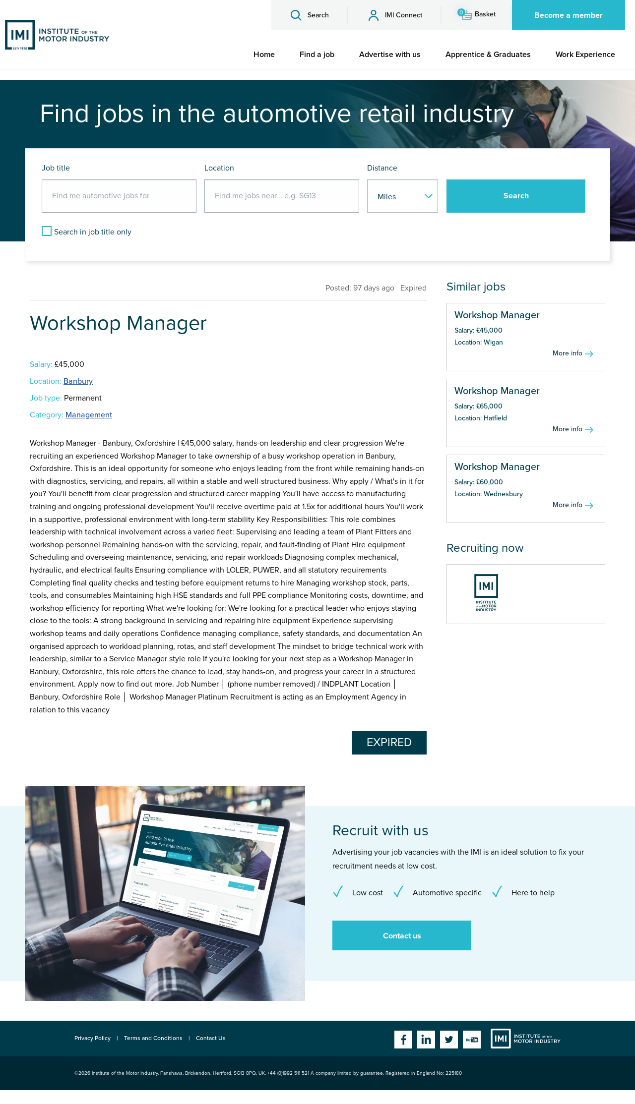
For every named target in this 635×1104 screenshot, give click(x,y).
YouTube (472, 1039)
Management (88, 415)
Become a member (568, 15)
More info (567, 353)
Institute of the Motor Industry (526, 1038)
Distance (382, 168)
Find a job (317, 54)
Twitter (449, 1039)
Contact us (402, 936)
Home (264, 54)
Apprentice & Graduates (488, 54)
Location (219, 168)
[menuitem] (264, 54)
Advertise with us (390, 54)
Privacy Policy (92, 1038)
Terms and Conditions (153, 1038)
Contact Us (211, 1038)
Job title (56, 168)
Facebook (403, 1039)
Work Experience (585, 54)
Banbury (78, 381)
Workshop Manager (497, 315)
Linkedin (426, 1039)
